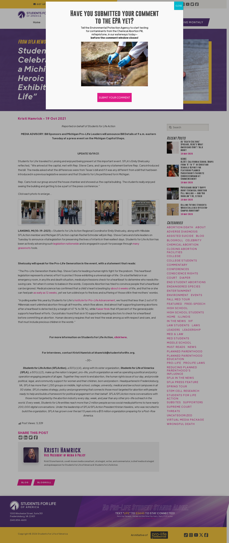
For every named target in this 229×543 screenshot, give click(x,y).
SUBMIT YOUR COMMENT (114, 97)
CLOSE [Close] (178, 5)
